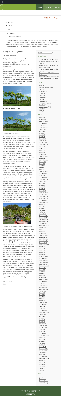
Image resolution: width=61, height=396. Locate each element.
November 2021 (43, 198)
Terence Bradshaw (10, 55)
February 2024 (43, 156)
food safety (42, 91)
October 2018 (43, 264)
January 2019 (43, 258)
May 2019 (42, 252)
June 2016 (42, 318)
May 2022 (42, 187)
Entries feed (42, 379)
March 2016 (42, 324)
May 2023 (42, 167)
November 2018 (43, 262)
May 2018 (42, 273)
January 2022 (43, 194)
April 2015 (42, 345)
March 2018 (42, 277)
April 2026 (42, 117)
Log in (41, 377)
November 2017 (43, 285)
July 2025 (42, 131)
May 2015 (42, 343)
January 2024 (43, 158)
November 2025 (43, 127)
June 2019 (42, 250)
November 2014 (43, 354)
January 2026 (43, 123)
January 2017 (43, 304)
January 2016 (43, 327)
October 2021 (43, 200)
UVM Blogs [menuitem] (2, 2)
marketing (42, 101)
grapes (41, 95)
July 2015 (42, 339)
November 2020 (43, 221)
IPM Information (10, 33)
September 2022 (44, 179)
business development (45, 87)
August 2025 (42, 129)
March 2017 (42, 300)
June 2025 (42, 133)
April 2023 (42, 169)
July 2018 (42, 270)
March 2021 (42, 214)
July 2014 (42, 362)
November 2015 (43, 331)
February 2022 (43, 193)
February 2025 (43, 140)
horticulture (42, 97)
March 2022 (42, 191)
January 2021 (43, 218)
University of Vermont (14, 11)
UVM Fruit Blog (9, 22)
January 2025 (43, 142)
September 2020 (44, 225)
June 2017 (42, 295)
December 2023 (43, 160)
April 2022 (42, 189)
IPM (40, 99)
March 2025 (42, 139)
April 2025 (42, 137)
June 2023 (42, 166)
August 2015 (42, 337)
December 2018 (43, 260)
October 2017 (43, 287)
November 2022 (43, 175)
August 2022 (42, 181)
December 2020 (43, 219)
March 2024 (42, 154)
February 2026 (43, 121)
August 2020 (42, 227)
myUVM (57, 7)
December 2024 (43, 144)
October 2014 (43, 356)
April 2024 (42, 152)
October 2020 (43, 223)
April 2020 (42, 231)
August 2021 (42, 204)
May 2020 (42, 229)
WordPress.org (43, 383)
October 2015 (43, 333)
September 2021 (44, 202)
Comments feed (43, 381)
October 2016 (43, 310)
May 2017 (42, 297)
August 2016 (42, 314)
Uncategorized (43, 107)
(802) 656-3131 (36, 390)
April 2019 (42, 254)
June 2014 (42, 364)
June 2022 (42, 185)
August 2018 (42, 268)
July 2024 (42, 146)
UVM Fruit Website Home (13, 37)
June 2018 (42, 272)
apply (39, 7)
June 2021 (42, 208)
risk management (44, 103)
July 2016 (42, 316)
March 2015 (42, 347)
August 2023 (42, 162)
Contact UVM (28, 391)
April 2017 (42, 298)
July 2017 (42, 293)
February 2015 (43, 349)
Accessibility (30, 393)
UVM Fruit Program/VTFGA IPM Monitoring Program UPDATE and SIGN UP (49, 61)
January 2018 (43, 281)
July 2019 (42, 248)
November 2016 (43, 308)
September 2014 (44, 358)
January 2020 (43, 237)
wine (40, 110)
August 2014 (42, 360)
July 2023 (42, 164)
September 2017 (44, 289)
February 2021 (43, 216)
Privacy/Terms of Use (30, 394)
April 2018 (42, 275)
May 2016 (42, 320)
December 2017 (43, 283)
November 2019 (43, 241)
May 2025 (42, 135)
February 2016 (43, 325)
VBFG (41, 109)
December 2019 (43, 239)
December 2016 (43, 306)
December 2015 (43, 329)
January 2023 (43, 173)
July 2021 (42, 206)
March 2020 (42, 233)
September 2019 (44, 245)
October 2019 (43, 243)
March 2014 (42, 370)
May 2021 (42, 210)
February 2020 (43, 235)
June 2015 (42, 341)
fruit (4, 284)
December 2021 (43, 196)
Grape (8, 29)
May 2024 (42, 150)
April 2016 (42, 322)
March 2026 (42, 119)
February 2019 (43, 256)
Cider (40, 89)
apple (40, 85)
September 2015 (44, 335)
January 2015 (43, 351)
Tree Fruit (9, 26)
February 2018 (43, 279)
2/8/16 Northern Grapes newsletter (13, 237)
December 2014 (43, 352)
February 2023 (43, 171)
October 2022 (43, 177)
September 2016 (44, 312)
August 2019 (42, 246)
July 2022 (42, 183)
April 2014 (42, 368)
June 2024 (42, 148)
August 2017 (42, 291)
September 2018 (44, 266)
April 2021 (42, 212)
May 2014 (42, 366)
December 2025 (43, 125)
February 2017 (43, 302)
